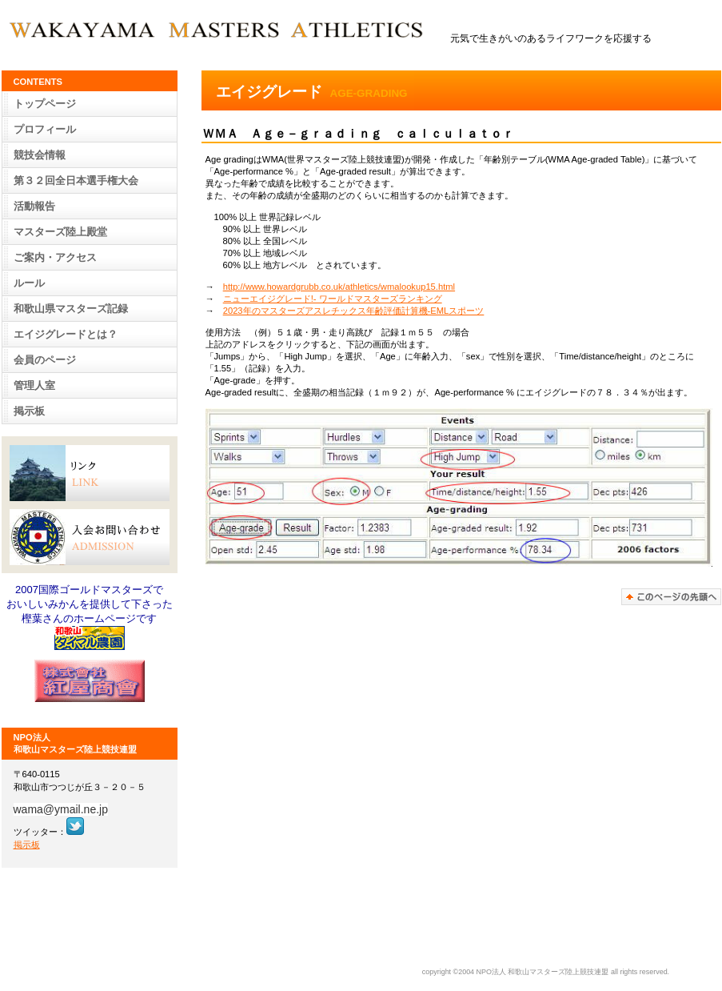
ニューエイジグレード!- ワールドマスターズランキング (332, 298)
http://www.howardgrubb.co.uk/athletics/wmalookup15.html (339, 286)
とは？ (66, 334)
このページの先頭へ (671, 596)
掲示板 (29, 411)
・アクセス (55, 257)
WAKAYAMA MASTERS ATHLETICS (222, 31)
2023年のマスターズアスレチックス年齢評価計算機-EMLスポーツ (354, 310)
